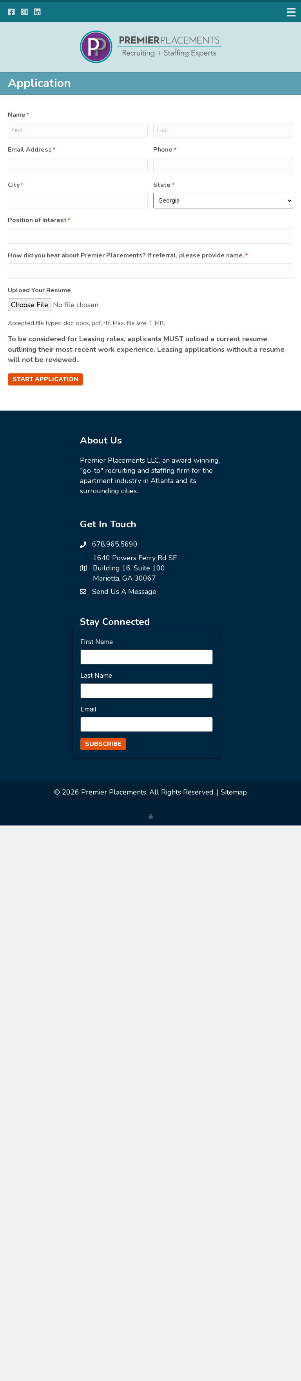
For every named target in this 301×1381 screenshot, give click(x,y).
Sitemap (234, 792)
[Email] (146, 724)
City (15, 185)
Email (88, 709)
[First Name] (146, 657)
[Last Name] (146, 690)
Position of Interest (39, 220)
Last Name (96, 675)
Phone (164, 149)
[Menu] (291, 12)
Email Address (31, 149)
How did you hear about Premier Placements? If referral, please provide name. (128, 255)
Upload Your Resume (39, 290)
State (163, 185)
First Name (96, 642)
